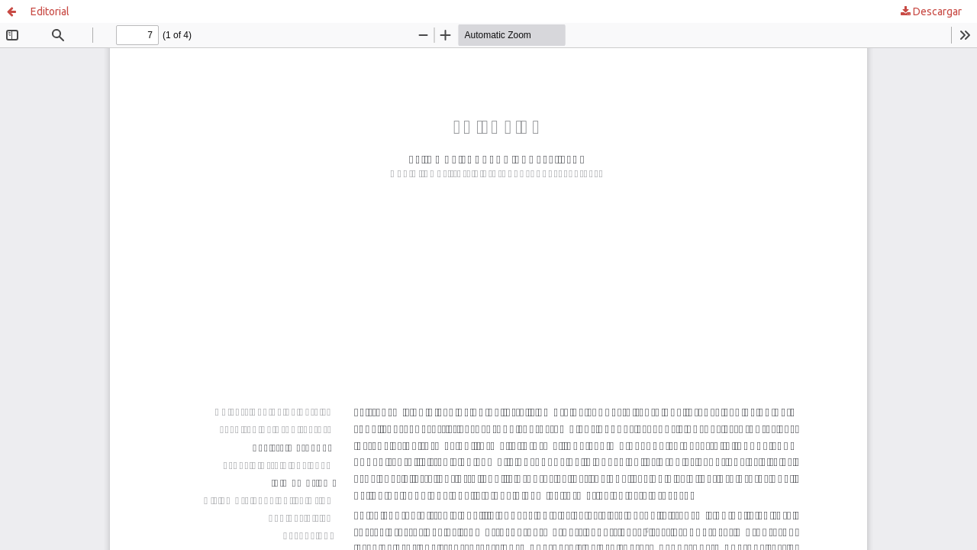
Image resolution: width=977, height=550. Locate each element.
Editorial (50, 11)
